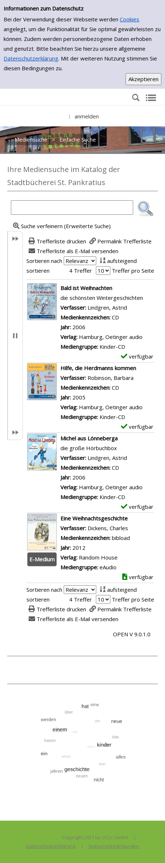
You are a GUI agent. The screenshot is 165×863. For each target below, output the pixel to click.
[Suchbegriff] (72, 207)
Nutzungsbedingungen (114, 846)
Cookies (129, 19)
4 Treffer (80, 270)
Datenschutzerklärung (31, 58)
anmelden (87, 116)
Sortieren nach (44, 260)
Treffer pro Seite (133, 270)
